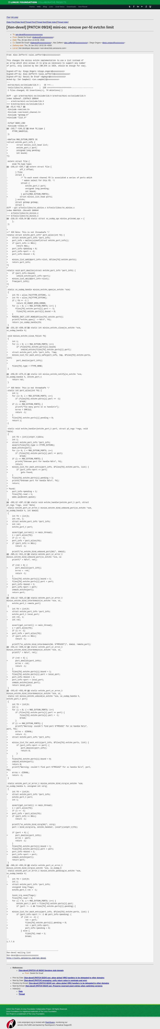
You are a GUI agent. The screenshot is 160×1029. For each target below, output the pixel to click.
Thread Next (41, 22)
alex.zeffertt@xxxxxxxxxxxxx (75, 43)
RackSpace (50, 1022)
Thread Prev (30, 22)
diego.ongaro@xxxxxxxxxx (113, 43)
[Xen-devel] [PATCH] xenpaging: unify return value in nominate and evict (55, 980)
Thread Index (62, 22)
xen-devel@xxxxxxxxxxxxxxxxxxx (29, 35)
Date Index (51, 22)
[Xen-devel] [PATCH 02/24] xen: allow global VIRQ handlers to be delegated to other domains (64, 978)
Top (8, 17)
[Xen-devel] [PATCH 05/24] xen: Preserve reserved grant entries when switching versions (63, 986)
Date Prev (11, 22)
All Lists (14, 17)
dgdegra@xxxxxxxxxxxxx (43, 37)
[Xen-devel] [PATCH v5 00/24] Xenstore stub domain (41, 970)
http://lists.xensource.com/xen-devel (26, 958)
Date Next (20, 22)
